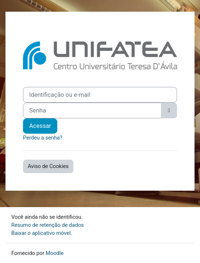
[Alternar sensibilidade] (169, 110)
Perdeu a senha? (42, 137)
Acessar (40, 125)
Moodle (55, 253)
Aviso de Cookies (48, 166)
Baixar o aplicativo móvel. (41, 233)
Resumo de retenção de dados (47, 225)
